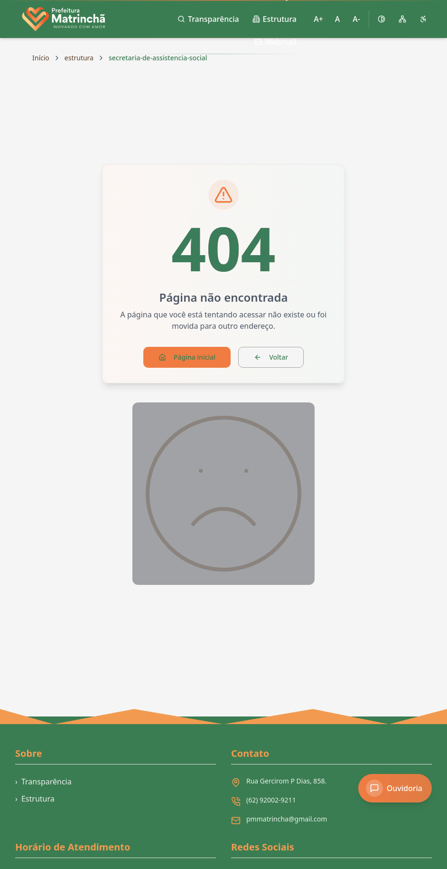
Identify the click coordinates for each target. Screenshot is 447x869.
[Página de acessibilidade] (423, 19)
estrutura (79, 57)
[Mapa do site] (402, 19)
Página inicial (186, 357)
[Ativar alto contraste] (381, 19)
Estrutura (35, 798)
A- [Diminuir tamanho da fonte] (356, 19)
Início (40, 57)
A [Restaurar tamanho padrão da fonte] (337, 19)
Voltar (271, 357)
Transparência (43, 781)
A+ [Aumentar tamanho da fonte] (318, 19)
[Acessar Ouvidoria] (395, 788)
